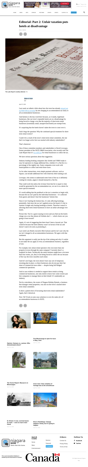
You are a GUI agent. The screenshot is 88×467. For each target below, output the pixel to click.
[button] (84, 12)
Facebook (79, 440)
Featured (48, 443)
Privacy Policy (64, 443)
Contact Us (63, 440)
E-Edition (49, 446)
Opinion (48, 440)
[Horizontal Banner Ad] (47, 4)
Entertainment (36, 448)
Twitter (78, 443)
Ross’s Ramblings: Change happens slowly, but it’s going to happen (43, 423)
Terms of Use (63, 447)
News (33, 445)
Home (33, 442)
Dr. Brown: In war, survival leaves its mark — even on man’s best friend (18, 422)
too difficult (38, 153)
